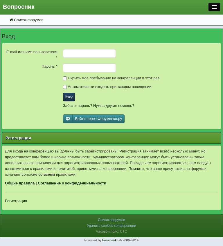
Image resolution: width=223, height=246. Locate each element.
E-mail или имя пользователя (31, 55)
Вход (69, 97)
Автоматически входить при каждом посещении (107, 87)
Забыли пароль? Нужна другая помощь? (98, 105)
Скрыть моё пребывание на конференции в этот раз (111, 78)
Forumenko (110, 240)
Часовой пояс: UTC (111, 231)
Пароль (49, 66)
